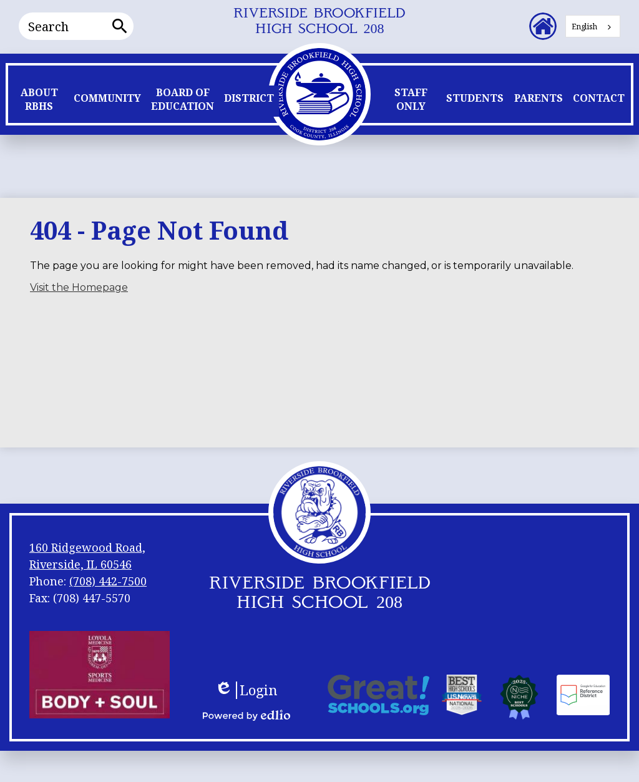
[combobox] (592, 26)
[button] (39, 102)
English (584, 26)
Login (246, 690)
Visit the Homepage (79, 287)
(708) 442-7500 (108, 581)
